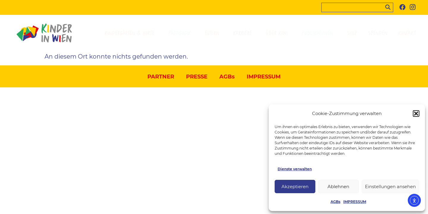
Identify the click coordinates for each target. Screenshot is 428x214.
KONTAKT (407, 33)
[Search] (389, 7)
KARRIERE (244, 33)
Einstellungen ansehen (390, 186)
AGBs (335, 201)
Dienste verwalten (295, 169)
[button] (416, 114)
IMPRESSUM (354, 201)
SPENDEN (378, 33)
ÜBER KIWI (278, 33)
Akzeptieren (295, 186)
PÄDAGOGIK (181, 33)
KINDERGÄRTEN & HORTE (131, 33)
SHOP (352, 33)
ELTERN (213, 33)
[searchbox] (357, 7)
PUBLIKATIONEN (318, 33)
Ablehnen (338, 186)
